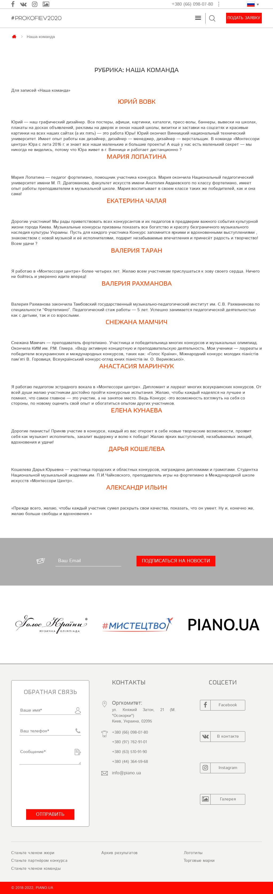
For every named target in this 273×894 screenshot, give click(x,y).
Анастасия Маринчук (136, 366)
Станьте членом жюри (33, 853)
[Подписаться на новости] (175, 561)
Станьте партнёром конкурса (39, 861)
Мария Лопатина (136, 156)
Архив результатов (119, 853)
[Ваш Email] (88, 561)
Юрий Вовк (136, 101)
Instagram (218, 768)
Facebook (218, 705)
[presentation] (50, 786)
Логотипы (193, 853)
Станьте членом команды (36, 869)
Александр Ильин (136, 487)
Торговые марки (199, 861)
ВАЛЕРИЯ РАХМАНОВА (137, 283)
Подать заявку (243, 18)
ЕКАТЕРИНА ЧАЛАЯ (136, 201)
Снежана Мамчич (136, 322)
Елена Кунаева (136, 410)
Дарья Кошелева (137, 449)
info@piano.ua (126, 773)
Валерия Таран (136, 250)
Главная (14, 36)
